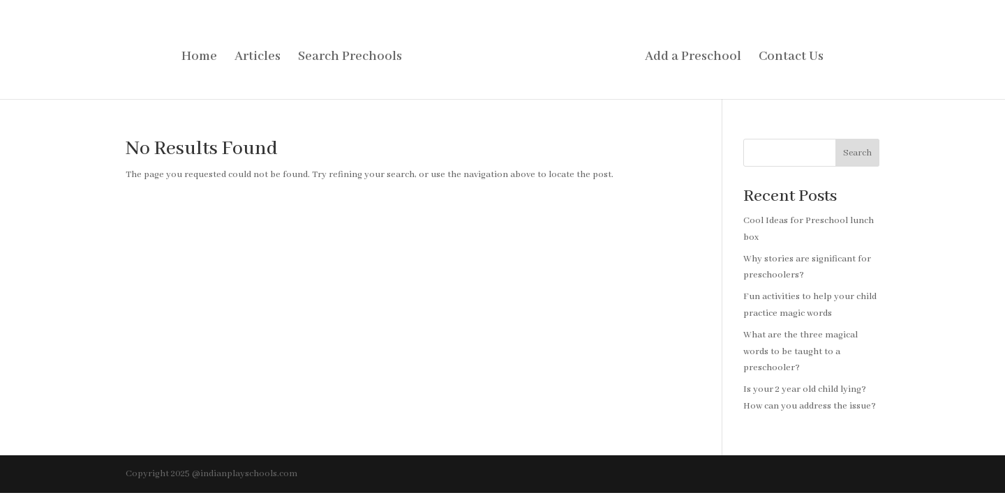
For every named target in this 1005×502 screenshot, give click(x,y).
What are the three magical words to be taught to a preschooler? (800, 351)
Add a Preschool (693, 58)
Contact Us (791, 58)
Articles (257, 58)
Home (199, 58)
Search (857, 153)
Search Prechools (350, 58)
